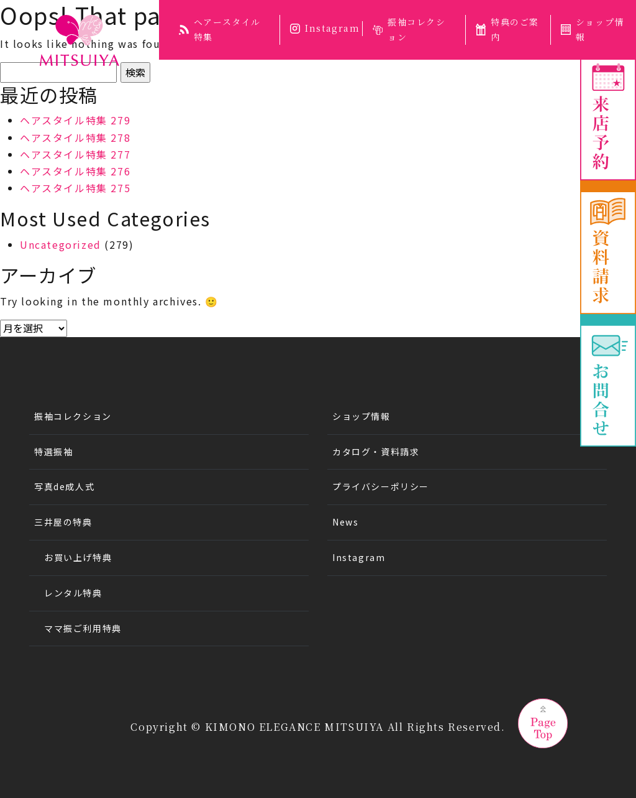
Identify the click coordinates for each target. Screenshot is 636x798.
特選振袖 (53, 451)
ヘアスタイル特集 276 (75, 171)
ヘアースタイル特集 (220, 29)
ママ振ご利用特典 (83, 628)
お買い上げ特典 (78, 557)
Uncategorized (60, 244)
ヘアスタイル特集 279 (75, 120)
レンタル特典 (73, 593)
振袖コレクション (409, 29)
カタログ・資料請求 (375, 451)
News (345, 522)
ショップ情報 (592, 29)
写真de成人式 (64, 486)
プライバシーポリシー (380, 486)
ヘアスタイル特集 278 (75, 137)
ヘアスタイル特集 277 (75, 154)
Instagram (325, 28)
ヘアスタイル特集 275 (75, 187)
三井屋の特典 (63, 522)
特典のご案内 (507, 29)
